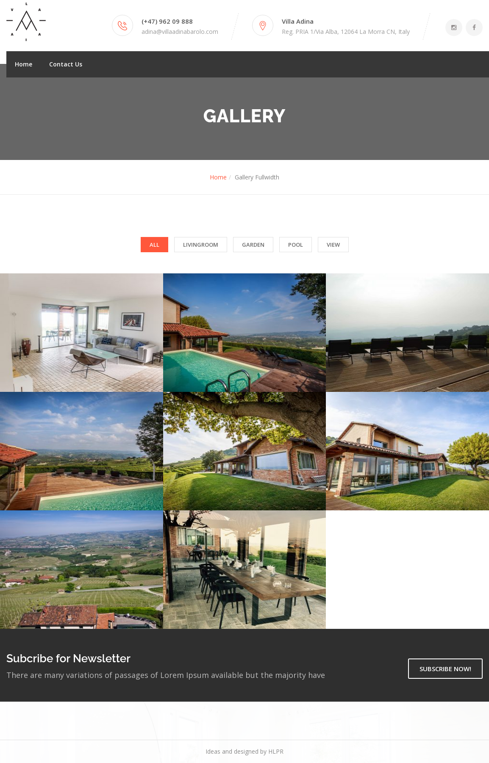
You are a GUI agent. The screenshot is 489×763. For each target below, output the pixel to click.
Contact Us (65, 64)
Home (23, 64)
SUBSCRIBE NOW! (445, 668)
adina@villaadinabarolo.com (180, 32)
